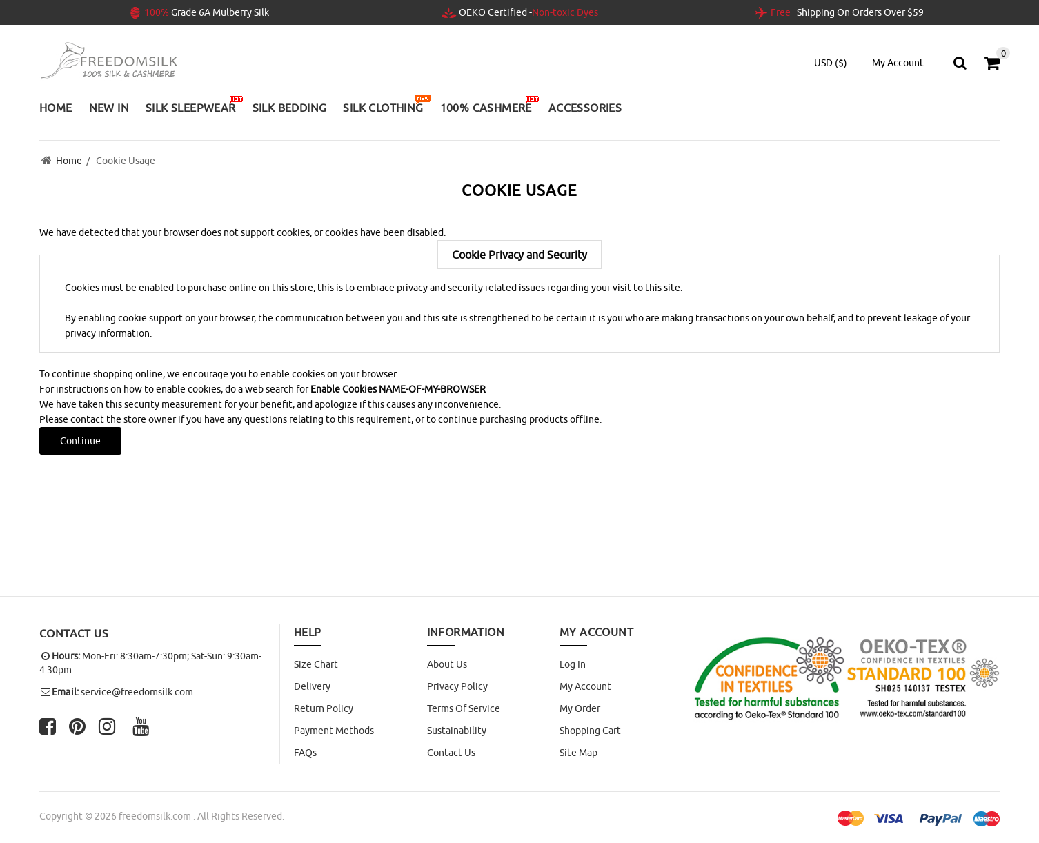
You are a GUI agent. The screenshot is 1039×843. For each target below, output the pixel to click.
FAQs (305, 752)
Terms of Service (463, 708)
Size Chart (316, 664)
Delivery (312, 686)
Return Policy (323, 708)
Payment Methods (334, 730)
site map (578, 752)
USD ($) (830, 62)
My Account (585, 686)
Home (69, 160)
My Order (580, 708)
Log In (573, 664)
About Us (447, 664)
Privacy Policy (457, 686)
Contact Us (451, 752)
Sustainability (456, 730)
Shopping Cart (590, 730)
